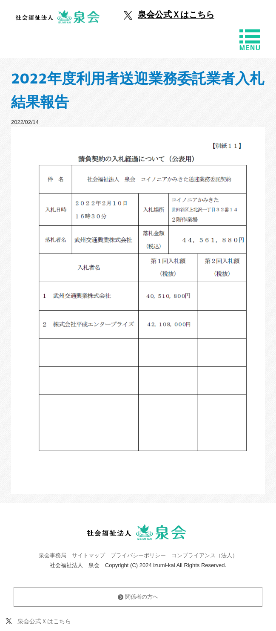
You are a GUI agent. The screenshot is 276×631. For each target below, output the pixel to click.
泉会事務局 (52, 555)
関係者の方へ (138, 597)
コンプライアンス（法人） (204, 555)
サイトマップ (88, 555)
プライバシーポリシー (138, 555)
